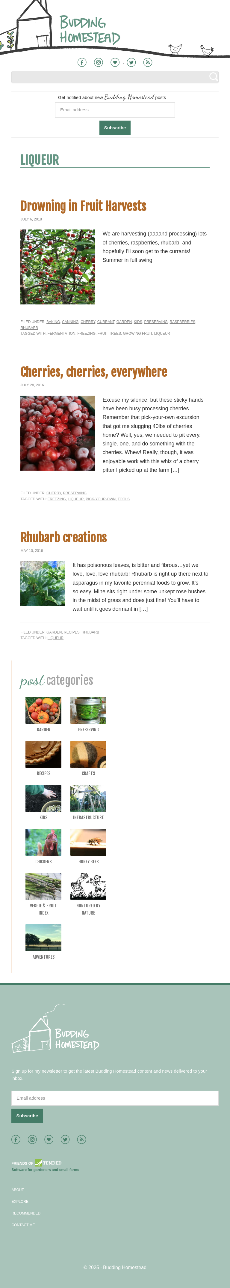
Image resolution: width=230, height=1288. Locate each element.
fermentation (61, 333)
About (17, 1190)
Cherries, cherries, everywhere (93, 372)
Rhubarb (29, 328)
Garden (124, 322)
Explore (19, 1202)
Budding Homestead (124, 1267)
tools (124, 499)
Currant (105, 322)
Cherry (88, 322)
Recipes (72, 632)
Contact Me (23, 1225)
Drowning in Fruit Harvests (83, 206)
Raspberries (182, 322)
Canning (70, 322)
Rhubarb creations (63, 537)
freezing (86, 333)
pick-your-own (101, 499)
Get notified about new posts (112, 97)
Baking (53, 322)
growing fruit (137, 333)
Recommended (25, 1213)
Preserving (155, 322)
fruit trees (109, 333)
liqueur (162, 333)
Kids (138, 322)
